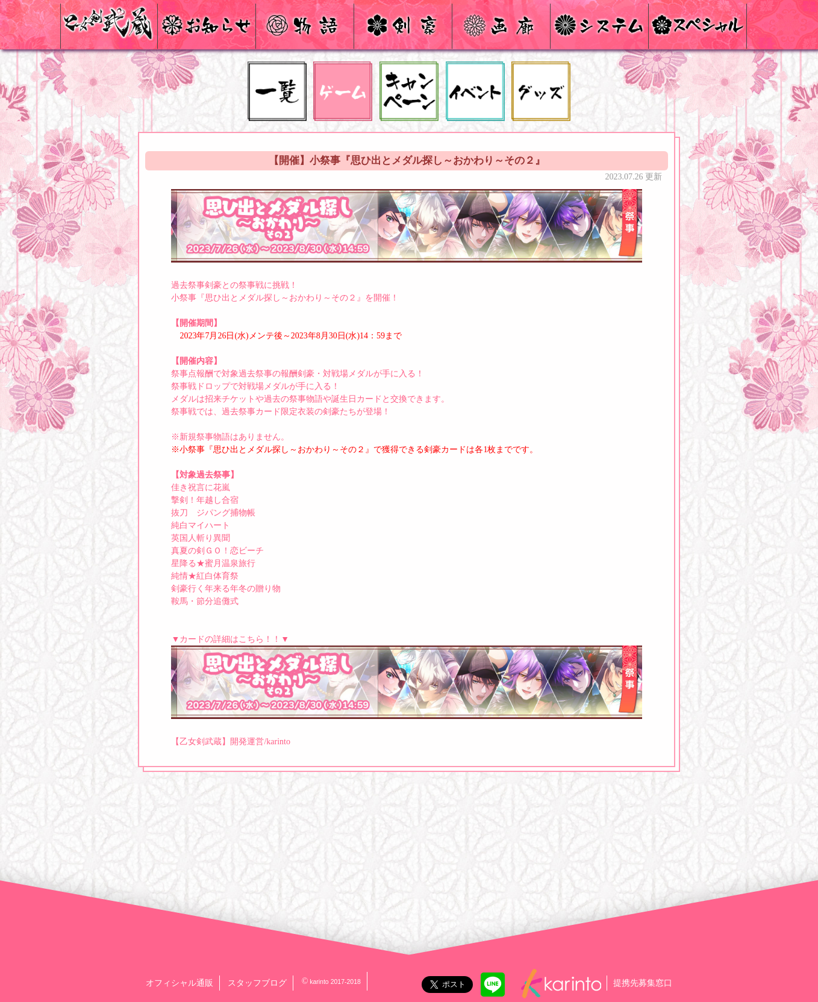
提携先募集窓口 (642, 983)
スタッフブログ (257, 983)
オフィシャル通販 (179, 983)
